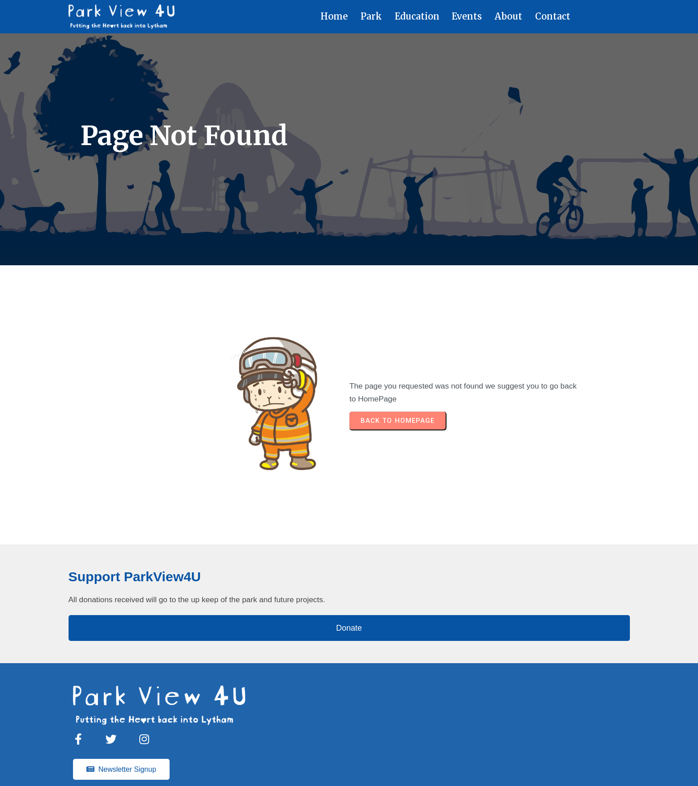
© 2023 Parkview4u (351, 765)
